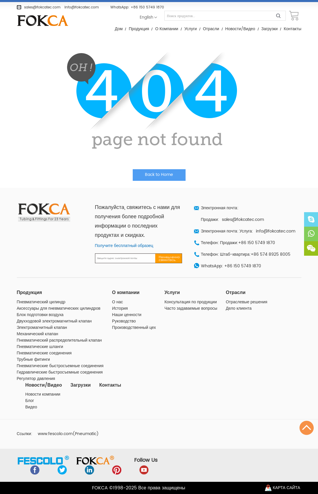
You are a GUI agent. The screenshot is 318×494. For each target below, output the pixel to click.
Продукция (139, 29)
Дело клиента (238, 309)
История (120, 309)
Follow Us (145, 460)
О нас (117, 302)
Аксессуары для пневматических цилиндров (58, 309)
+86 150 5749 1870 (147, 7)
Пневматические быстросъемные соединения (60, 366)
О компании (166, 29)
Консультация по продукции (190, 302)
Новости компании (42, 394)
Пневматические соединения (44, 353)
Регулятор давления (36, 379)
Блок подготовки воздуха (40, 315)
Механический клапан (37, 334)
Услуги (190, 29)
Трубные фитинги (33, 360)
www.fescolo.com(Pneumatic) (68, 434)
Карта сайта (286, 488)
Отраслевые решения (246, 302)
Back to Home (159, 175)
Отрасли (211, 29)
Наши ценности (126, 315)
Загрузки (269, 29)
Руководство (124, 321)
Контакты (292, 29)
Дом (119, 29)
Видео (31, 407)
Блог (29, 401)
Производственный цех (134, 328)
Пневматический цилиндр (41, 302)
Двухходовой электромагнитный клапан (54, 321)
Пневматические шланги (40, 347)
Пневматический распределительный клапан (59, 340)
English (146, 17)
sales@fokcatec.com (42, 7)
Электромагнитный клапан (42, 328)
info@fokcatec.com (81, 7)
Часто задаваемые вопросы (190, 309)
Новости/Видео (240, 29)
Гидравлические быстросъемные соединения (60, 372)
